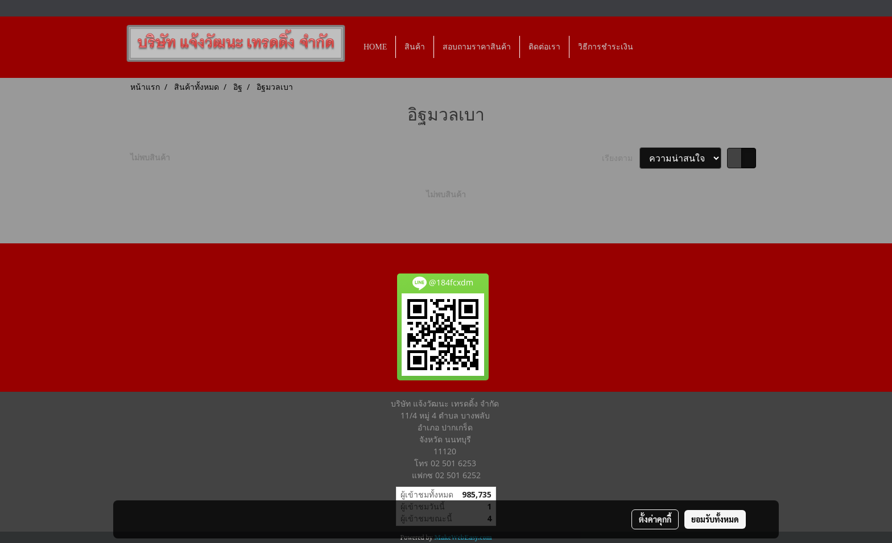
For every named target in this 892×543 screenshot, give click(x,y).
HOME (375, 47)
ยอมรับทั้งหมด (715, 519)
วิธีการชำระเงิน (605, 47)
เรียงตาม (620, 157)
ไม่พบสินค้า (150, 157)
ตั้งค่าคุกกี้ (655, 519)
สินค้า (414, 47)
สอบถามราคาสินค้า (477, 47)
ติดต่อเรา (544, 47)
